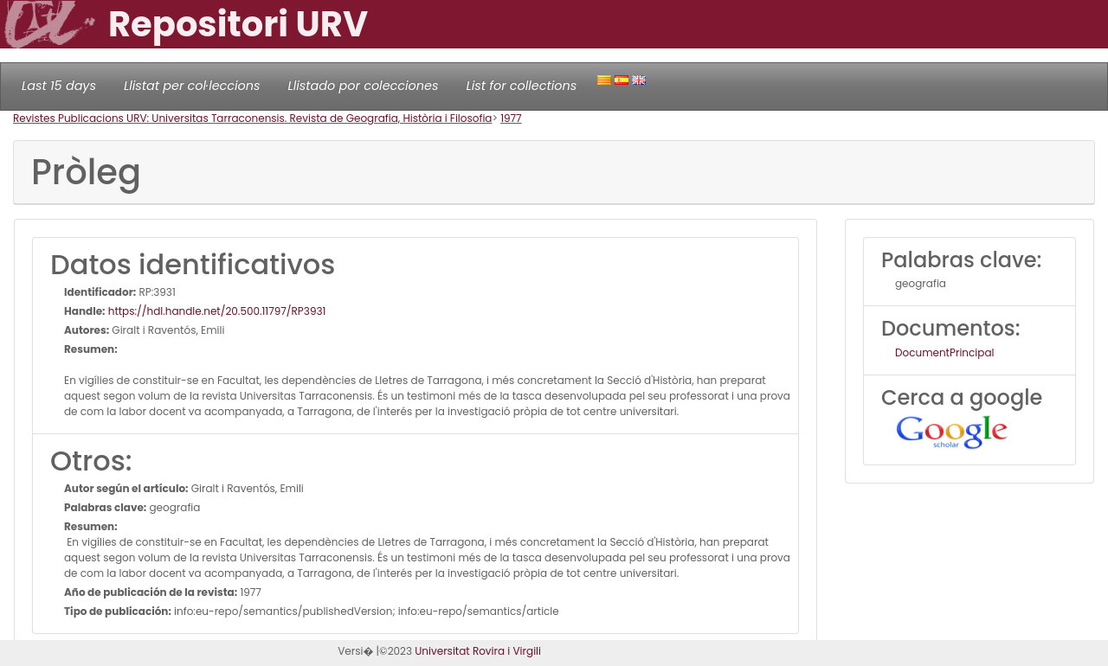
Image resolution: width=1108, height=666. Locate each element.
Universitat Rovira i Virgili (478, 651)
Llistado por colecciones (363, 85)
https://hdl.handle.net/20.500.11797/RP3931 (216, 311)
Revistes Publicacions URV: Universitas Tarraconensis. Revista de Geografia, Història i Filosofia (252, 118)
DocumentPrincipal (944, 352)
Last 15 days (59, 85)
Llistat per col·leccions (192, 85)
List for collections (521, 85)
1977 (511, 118)
